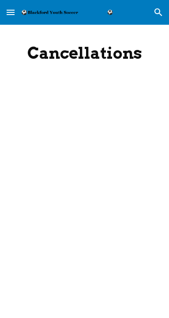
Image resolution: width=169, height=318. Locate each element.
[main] (84, 53)
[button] (10, 12)
